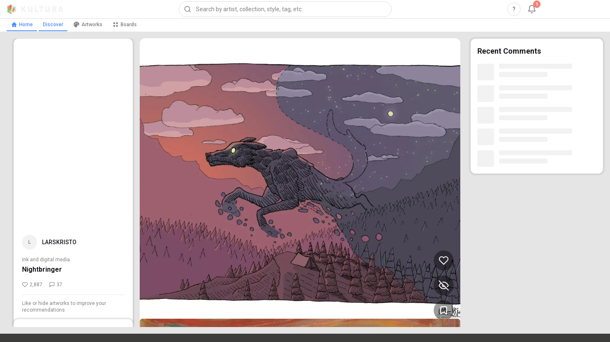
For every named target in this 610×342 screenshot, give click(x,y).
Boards (124, 24)
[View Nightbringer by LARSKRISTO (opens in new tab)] (300, 182)
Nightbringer (42, 269)
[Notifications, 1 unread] (532, 9)
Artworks (87, 24)
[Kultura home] (35, 9)
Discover (53, 24)
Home (22, 24)
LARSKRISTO (59, 242)
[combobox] (285, 9)
